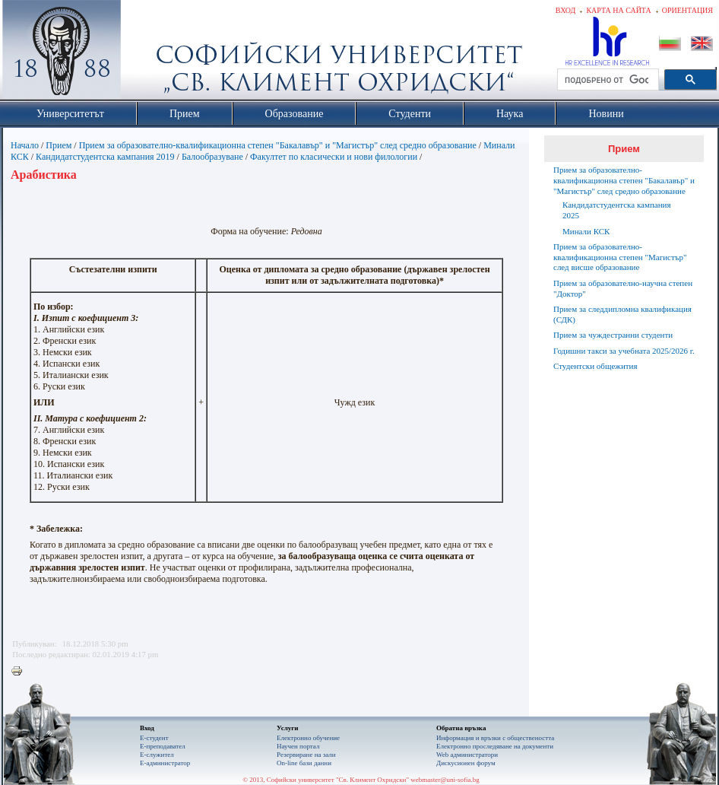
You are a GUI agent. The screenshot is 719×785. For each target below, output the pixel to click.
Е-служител (157, 754)
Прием (58, 145)
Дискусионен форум (466, 763)
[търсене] (606, 80)
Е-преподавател (162, 746)
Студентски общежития (595, 365)
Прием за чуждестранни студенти (613, 334)
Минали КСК (586, 231)
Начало (25, 145)
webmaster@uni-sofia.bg (445, 779)
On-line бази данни (304, 763)
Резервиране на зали (306, 754)
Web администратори (467, 754)
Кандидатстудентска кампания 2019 (105, 156)
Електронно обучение (308, 738)
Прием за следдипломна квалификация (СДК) (622, 314)
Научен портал (298, 746)
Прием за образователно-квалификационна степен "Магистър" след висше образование (619, 257)
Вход (566, 10)
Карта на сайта (618, 10)
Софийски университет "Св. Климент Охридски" (147, 53)
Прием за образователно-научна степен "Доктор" (622, 288)
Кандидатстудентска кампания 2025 (616, 210)
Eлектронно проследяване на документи (494, 746)
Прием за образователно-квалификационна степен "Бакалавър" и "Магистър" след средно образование (278, 145)
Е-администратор (165, 763)
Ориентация (687, 10)
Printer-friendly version (20, 672)
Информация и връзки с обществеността (495, 738)
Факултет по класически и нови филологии (333, 156)
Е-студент (154, 738)
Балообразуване (212, 156)
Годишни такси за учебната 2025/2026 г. (624, 350)
